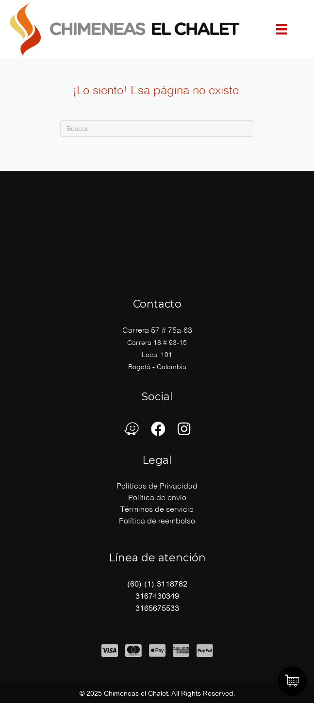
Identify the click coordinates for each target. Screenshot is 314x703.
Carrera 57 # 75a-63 (157, 330)
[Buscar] (157, 128)
